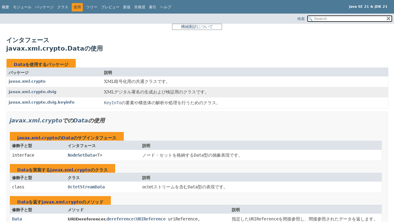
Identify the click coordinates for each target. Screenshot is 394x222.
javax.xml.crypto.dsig (32, 91)
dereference (120, 218)
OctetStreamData (86, 186)
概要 (5, 7)
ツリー (91, 7)
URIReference (151, 218)
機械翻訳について (197, 26)
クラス (62, 7)
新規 (127, 7)
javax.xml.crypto (27, 81)
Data (19, 64)
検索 (301, 19)
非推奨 (139, 7)
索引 (152, 7)
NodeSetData (81, 155)
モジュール (22, 7)
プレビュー (110, 7)
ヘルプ (165, 7)
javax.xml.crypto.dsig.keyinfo (41, 102)
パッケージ (44, 7)
